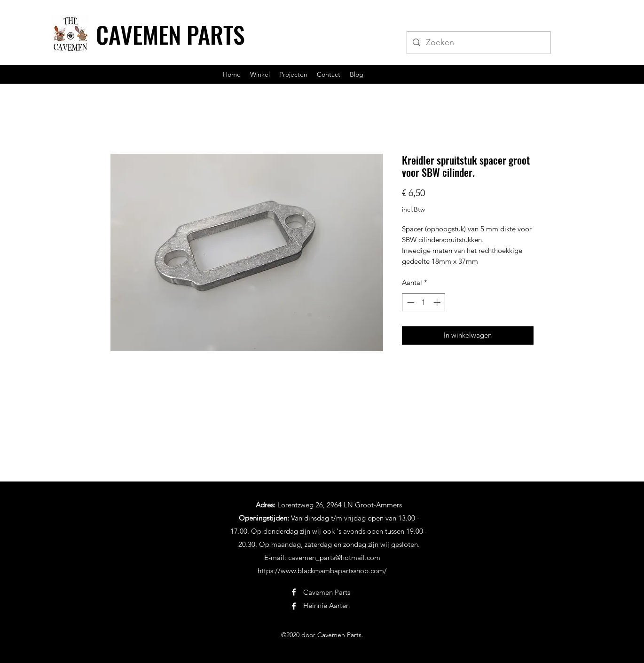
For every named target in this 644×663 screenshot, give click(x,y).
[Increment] (438, 302)
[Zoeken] (478, 43)
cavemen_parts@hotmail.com (334, 557)
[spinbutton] (424, 302)
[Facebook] (293, 592)
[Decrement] (409, 302)
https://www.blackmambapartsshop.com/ (322, 570)
